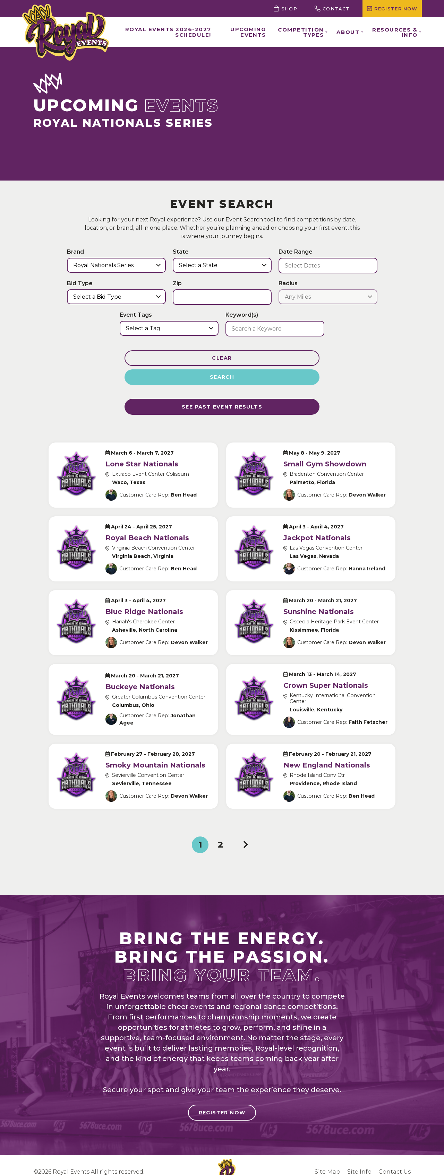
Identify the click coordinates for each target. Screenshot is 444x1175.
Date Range (296, 252)
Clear (171, 358)
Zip (177, 283)
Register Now (222, 1099)
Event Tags (136, 315)
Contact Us (394, 1158)
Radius (288, 283)
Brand (75, 252)
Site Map (327, 1158)
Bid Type (80, 283)
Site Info (359, 1158)
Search (273, 358)
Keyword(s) (241, 315)
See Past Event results (222, 390)
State (181, 252)
